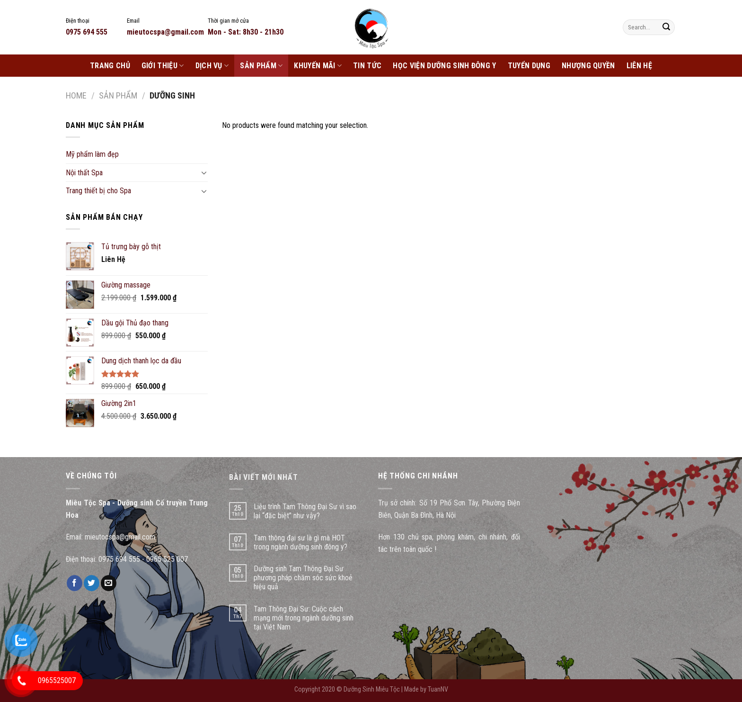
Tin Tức (367, 65)
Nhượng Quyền (588, 65)
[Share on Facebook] (74, 583)
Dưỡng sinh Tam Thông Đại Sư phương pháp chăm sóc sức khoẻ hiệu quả (303, 577)
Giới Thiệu (162, 65)
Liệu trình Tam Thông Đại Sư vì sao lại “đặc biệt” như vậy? (305, 511)
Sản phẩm (261, 65)
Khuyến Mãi (318, 65)
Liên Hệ (639, 65)
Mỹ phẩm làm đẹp (92, 154)
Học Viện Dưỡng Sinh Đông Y (444, 65)
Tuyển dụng (529, 65)
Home (76, 95)
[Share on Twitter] (91, 583)
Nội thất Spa (84, 172)
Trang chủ (110, 65)
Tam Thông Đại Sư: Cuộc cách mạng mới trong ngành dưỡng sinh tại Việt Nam (303, 617)
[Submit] (666, 27)
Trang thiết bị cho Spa (98, 190)
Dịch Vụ (212, 65)
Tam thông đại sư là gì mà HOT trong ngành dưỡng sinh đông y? (300, 542)
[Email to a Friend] (108, 583)
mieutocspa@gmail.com (120, 536)
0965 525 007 (167, 559)
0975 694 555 (119, 559)
